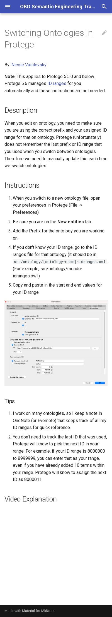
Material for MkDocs (38, 611)
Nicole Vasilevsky (29, 64)
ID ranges (56, 83)
